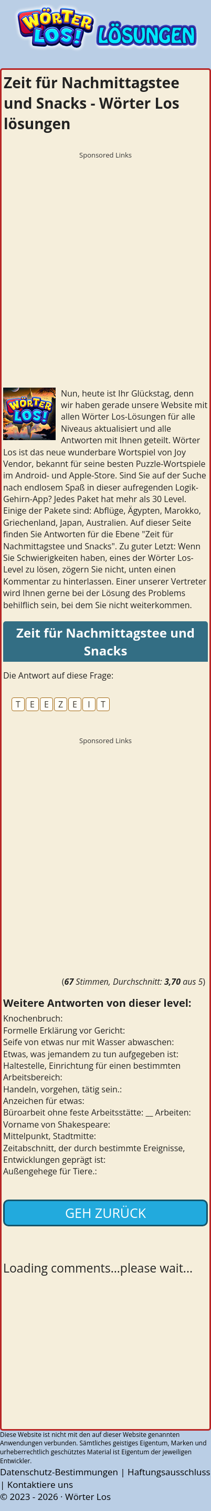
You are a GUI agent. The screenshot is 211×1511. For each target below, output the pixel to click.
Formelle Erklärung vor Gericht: (64, 1030)
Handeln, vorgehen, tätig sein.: (62, 1089)
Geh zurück (105, 1213)
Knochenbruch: (32, 1018)
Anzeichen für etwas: (44, 1101)
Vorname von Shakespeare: (56, 1124)
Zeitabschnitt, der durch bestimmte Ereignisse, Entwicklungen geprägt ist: (94, 1153)
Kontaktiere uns (40, 1484)
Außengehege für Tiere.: (50, 1171)
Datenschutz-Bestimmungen (59, 1472)
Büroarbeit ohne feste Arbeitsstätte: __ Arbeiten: (97, 1112)
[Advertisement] (105, 269)
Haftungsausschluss (169, 1472)
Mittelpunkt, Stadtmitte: (49, 1136)
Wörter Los (88, 1497)
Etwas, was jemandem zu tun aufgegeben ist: (90, 1054)
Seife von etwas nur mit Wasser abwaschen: (88, 1042)
